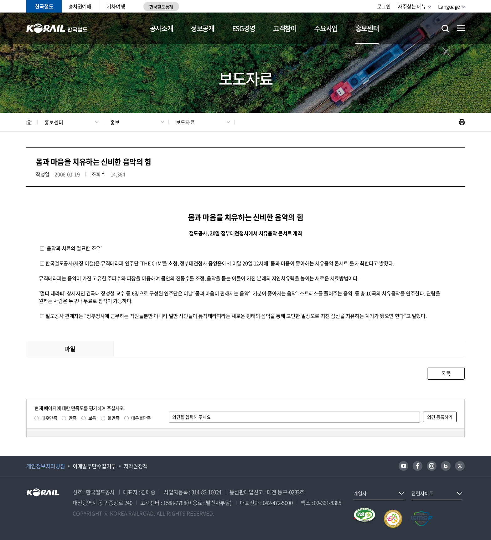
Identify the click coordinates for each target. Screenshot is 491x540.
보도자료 (185, 122)
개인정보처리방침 (45, 466)
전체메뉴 (461, 28)
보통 (92, 417)
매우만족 (49, 417)
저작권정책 (136, 466)
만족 (72, 417)
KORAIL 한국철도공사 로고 (56, 28)
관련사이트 (422, 493)
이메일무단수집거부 (94, 466)
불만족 (114, 417)
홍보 (115, 122)
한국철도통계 (161, 6)
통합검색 (445, 28)
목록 (445, 373)
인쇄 (462, 122)
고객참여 (285, 28)
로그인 (384, 6)
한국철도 (44, 6)
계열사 (360, 493)
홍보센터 (367, 28)
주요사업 (326, 28)
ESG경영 (243, 28)
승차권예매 (80, 6)
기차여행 (116, 6)
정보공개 (202, 28)
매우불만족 (141, 417)
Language (449, 6)
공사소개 (161, 28)
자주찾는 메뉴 (412, 6)
